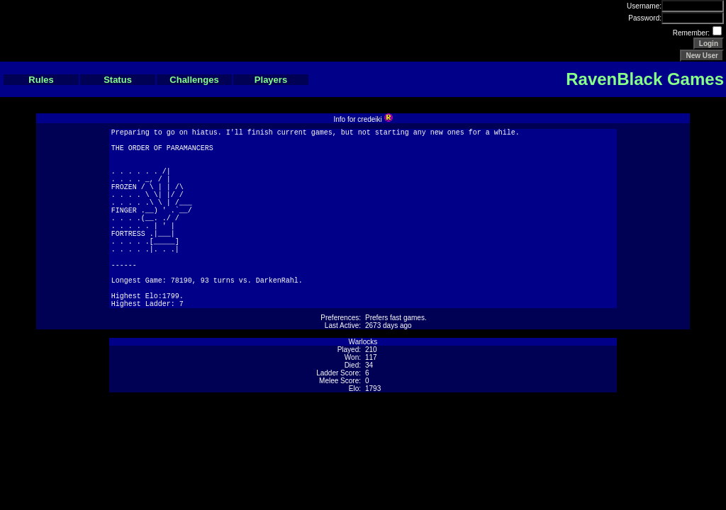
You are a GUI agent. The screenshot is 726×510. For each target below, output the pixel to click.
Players (271, 79)
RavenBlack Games (645, 79)
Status (118, 79)
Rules (40, 79)
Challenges (193, 79)
